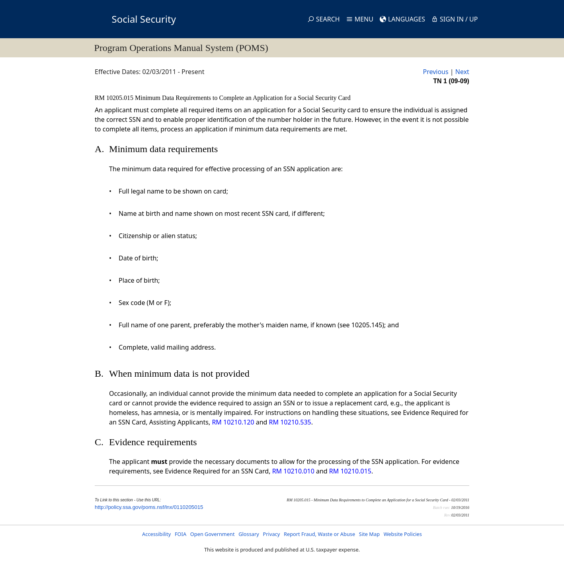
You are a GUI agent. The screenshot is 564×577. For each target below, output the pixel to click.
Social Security (144, 18)
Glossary (248, 534)
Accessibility (156, 534)
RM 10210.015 (350, 471)
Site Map (369, 534)
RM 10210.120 (233, 422)
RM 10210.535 (290, 422)
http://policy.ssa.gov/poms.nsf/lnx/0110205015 (149, 507)
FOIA (180, 534)
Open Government (212, 534)
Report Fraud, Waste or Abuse (319, 534)
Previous (435, 71)
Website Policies (403, 534)
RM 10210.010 (293, 471)
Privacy (271, 534)
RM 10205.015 (115, 97)
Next (462, 71)
